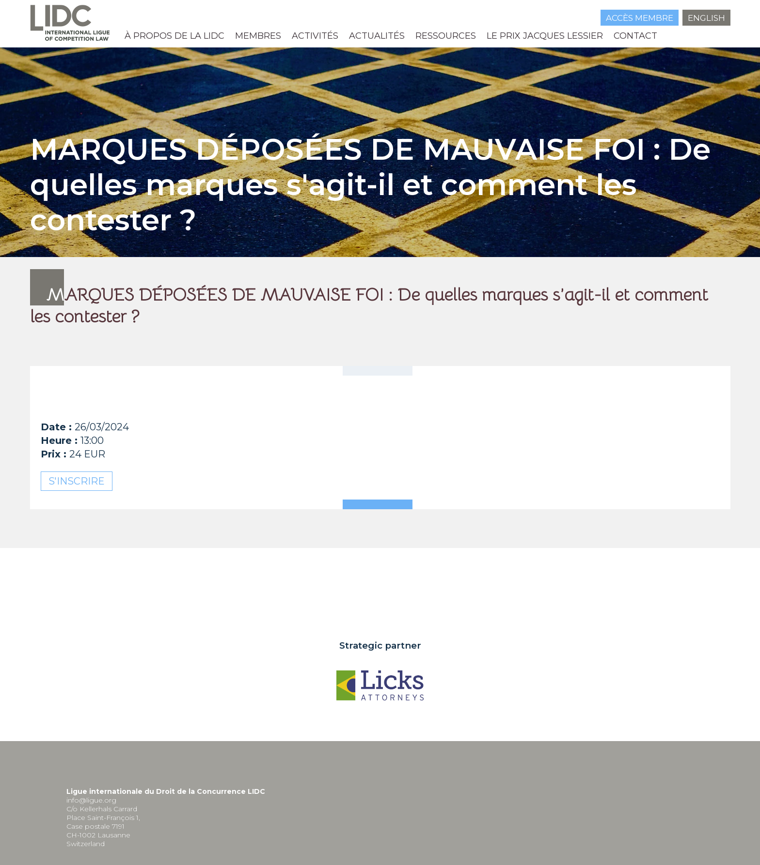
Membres (258, 35)
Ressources (445, 35)
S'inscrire (76, 481)
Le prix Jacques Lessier (545, 35)
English (706, 18)
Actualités (377, 35)
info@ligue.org (91, 800)
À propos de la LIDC (174, 35)
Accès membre (639, 18)
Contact (635, 35)
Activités (315, 35)
